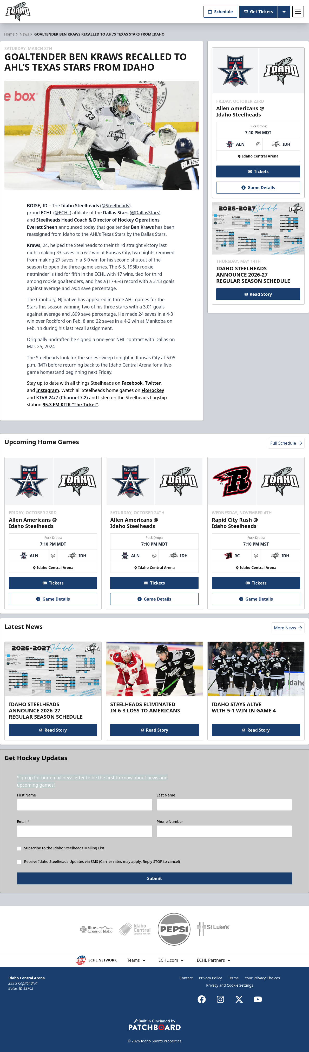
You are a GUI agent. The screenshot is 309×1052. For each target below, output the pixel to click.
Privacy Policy (210, 977)
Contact (186, 977)
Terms (233, 977)
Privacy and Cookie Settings (229, 985)
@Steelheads (115, 205)
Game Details (258, 187)
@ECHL (62, 212)
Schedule (220, 12)
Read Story (258, 294)
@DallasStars (145, 212)
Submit (154, 878)
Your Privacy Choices (262, 977)
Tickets (258, 171)
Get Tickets (258, 12)
